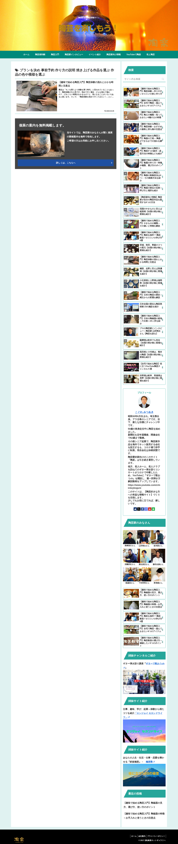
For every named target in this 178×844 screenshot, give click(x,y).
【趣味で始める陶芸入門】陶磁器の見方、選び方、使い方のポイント (142, 805)
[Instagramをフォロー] (146, 509)
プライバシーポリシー (156, 836)
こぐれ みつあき (144, 412)
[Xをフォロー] (138, 509)
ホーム (131, 836)
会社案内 (140, 836)
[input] (144, 79)
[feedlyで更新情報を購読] (153, 509)
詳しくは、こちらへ (65, 163)
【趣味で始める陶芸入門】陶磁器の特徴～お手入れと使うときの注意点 (144, 815)
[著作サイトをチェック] (135, 509)
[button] (163, 79)
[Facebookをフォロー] (142, 509)
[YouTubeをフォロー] (149, 509)
